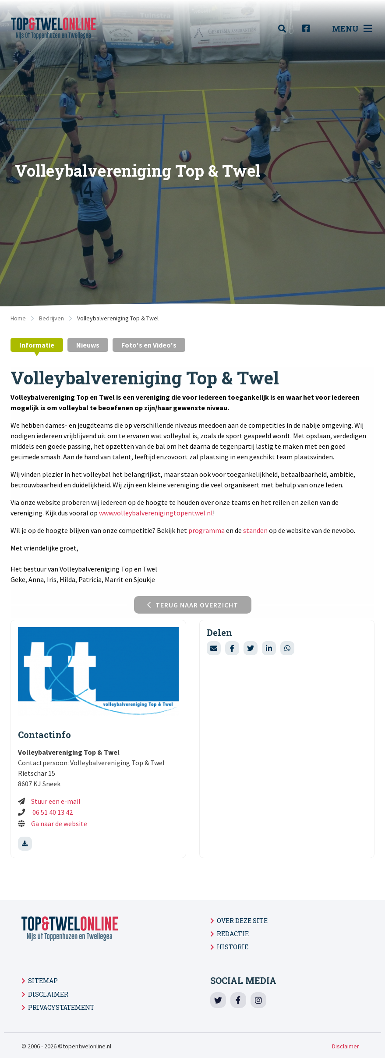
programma (206, 530)
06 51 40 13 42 (52, 812)
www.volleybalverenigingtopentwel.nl (156, 512)
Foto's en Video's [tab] (149, 345)
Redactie (233, 934)
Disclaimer (48, 994)
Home (18, 318)
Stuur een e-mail (56, 801)
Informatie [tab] (36, 345)
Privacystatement (61, 1007)
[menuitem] (287, 29)
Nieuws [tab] (87, 345)
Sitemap (43, 980)
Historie (232, 947)
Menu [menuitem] (352, 28)
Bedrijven (51, 318)
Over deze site (242, 920)
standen (255, 530)
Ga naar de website (59, 823)
